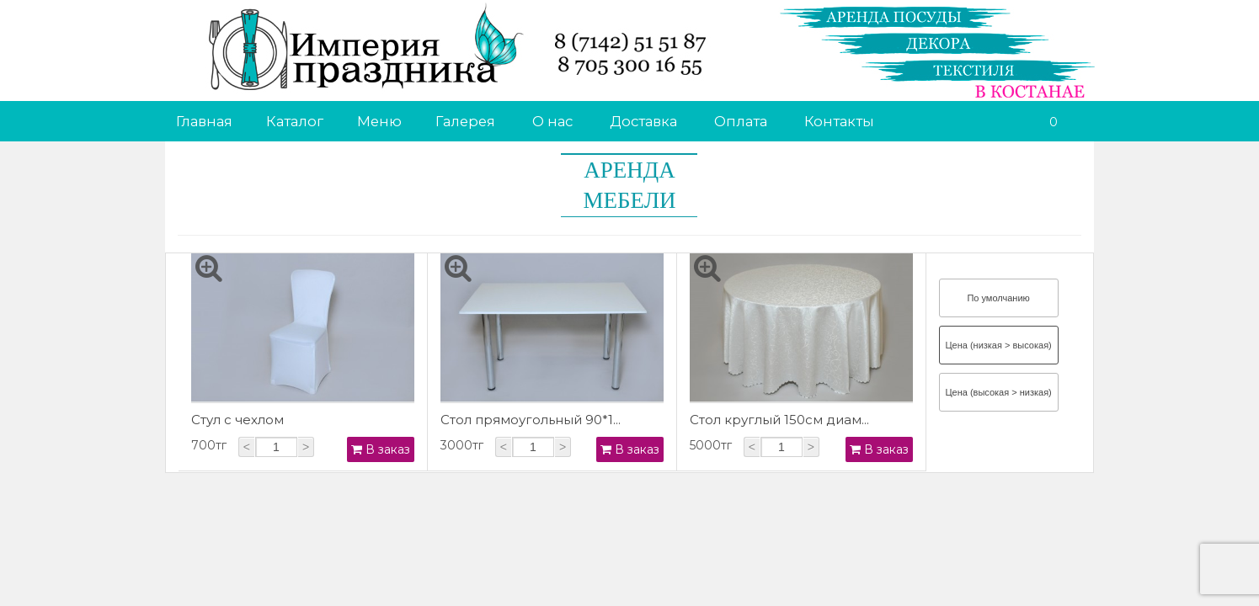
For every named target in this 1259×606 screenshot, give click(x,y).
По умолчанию (998, 298)
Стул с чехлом (237, 420)
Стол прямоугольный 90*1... (530, 420)
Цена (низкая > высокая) (998, 345)
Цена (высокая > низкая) (998, 392)
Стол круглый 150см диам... (779, 420)
